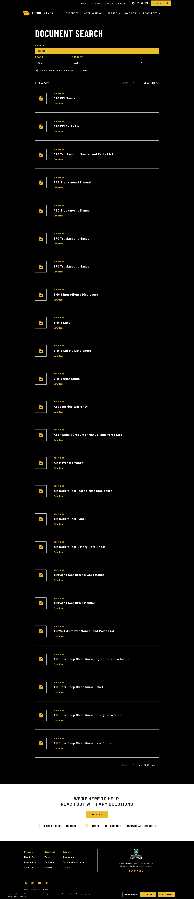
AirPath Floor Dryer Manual (74, 603)
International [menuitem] (30, 862)
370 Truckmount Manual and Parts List (83, 154)
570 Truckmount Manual (72, 238)
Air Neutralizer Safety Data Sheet (80, 547)
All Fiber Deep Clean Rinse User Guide (82, 743)
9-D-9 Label (63, 322)
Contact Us (97, 814)
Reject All (148, 894)
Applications (93, 13)
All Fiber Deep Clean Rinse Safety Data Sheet (88, 715)
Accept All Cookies (166, 894)
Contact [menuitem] (123, 3)
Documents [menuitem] (68, 857)
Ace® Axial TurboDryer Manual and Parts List (88, 434)
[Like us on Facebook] (133, 3)
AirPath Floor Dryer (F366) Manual (80, 575)
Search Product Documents (58, 826)
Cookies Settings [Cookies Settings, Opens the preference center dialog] (130, 894)
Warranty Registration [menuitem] (73, 862)
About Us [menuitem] (28, 867)
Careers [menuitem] (110, 3)
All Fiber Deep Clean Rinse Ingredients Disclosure (92, 659)
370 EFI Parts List (67, 126)
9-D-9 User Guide (67, 378)
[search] (167, 3)
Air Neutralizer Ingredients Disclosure (83, 491)
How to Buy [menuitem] (29, 857)
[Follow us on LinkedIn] (146, 3)
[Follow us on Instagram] (137, 3)
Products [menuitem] (28, 851)
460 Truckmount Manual (72, 210)
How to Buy (130, 13)
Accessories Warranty (71, 406)
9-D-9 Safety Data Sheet (72, 350)
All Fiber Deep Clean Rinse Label (78, 687)
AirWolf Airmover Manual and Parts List (84, 631)
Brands (113, 13)
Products (72, 13)
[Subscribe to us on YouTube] (142, 3)
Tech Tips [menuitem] (96, 3)
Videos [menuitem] (47, 857)
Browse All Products (142, 826)
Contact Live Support (103, 826)
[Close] (190, 894)
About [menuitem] (84, 3)
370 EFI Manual (65, 98)
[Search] (157, 3)
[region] (97, 894)
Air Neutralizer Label (70, 519)
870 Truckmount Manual (72, 266)
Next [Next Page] (154, 83)
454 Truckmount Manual (72, 182)
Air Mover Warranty (68, 462)
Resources (150, 13)
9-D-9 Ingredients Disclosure (76, 294)
